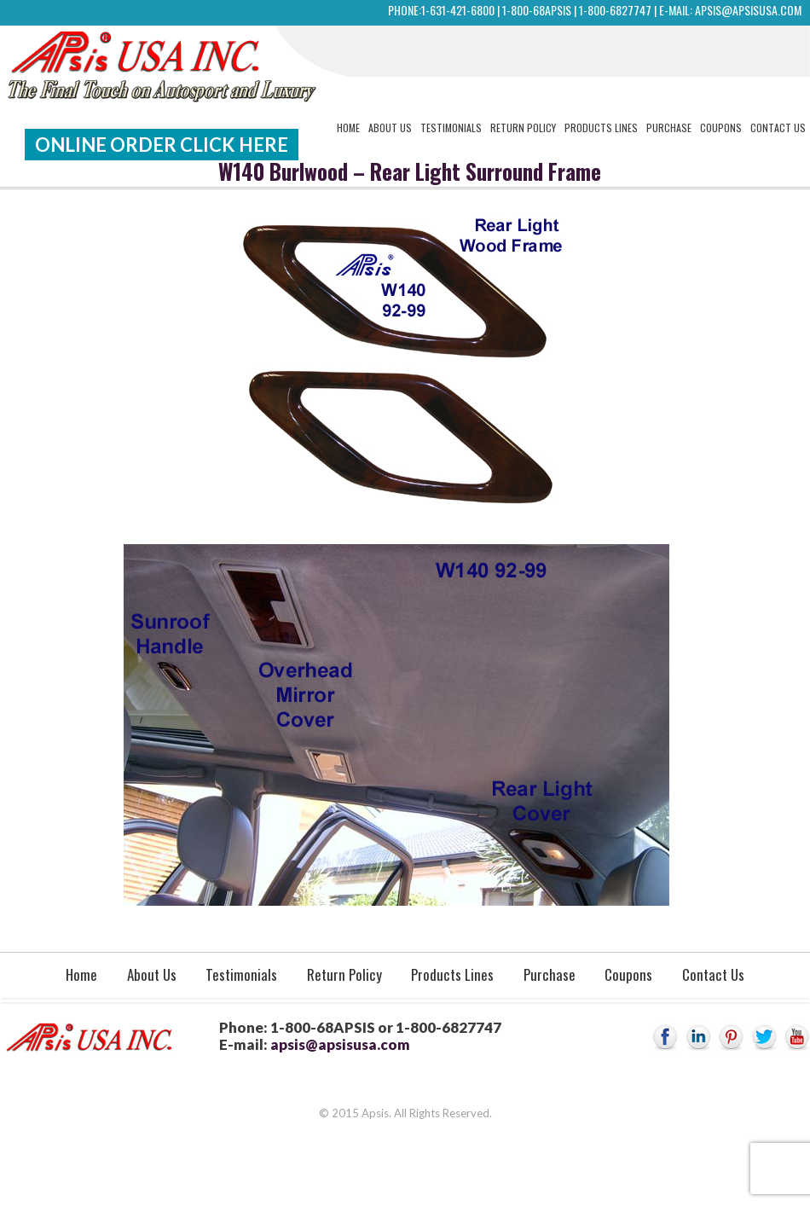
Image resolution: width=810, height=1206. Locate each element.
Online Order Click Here (161, 144)
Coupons (721, 127)
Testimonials (451, 127)
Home (348, 127)
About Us (390, 127)
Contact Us (778, 127)
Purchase (668, 127)
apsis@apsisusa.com (748, 10)
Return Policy (523, 127)
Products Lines (601, 127)
